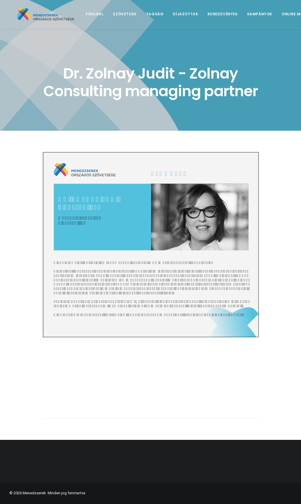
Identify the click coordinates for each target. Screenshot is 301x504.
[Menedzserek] (50, 17)
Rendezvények (232, 16)
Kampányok (268, 16)
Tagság (164, 16)
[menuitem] (104, 17)
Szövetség (134, 16)
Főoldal (104, 16)
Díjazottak (195, 16)
